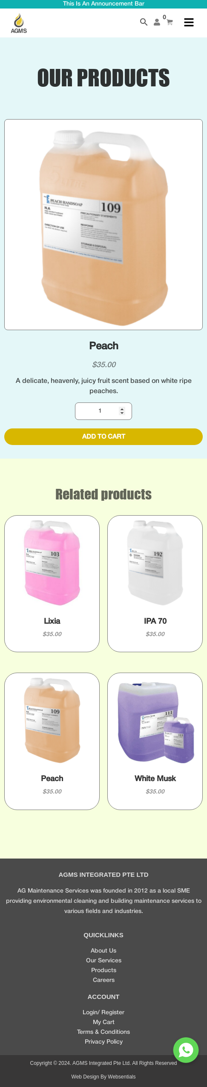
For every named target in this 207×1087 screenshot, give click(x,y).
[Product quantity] (103, 411)
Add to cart (103, 437)
